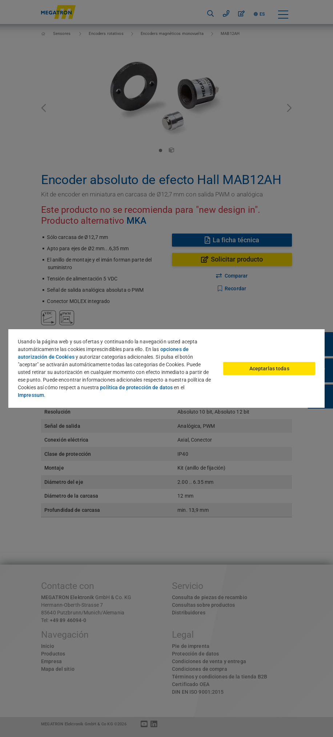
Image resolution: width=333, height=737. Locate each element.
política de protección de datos (136, 387)
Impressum (31, 395)
